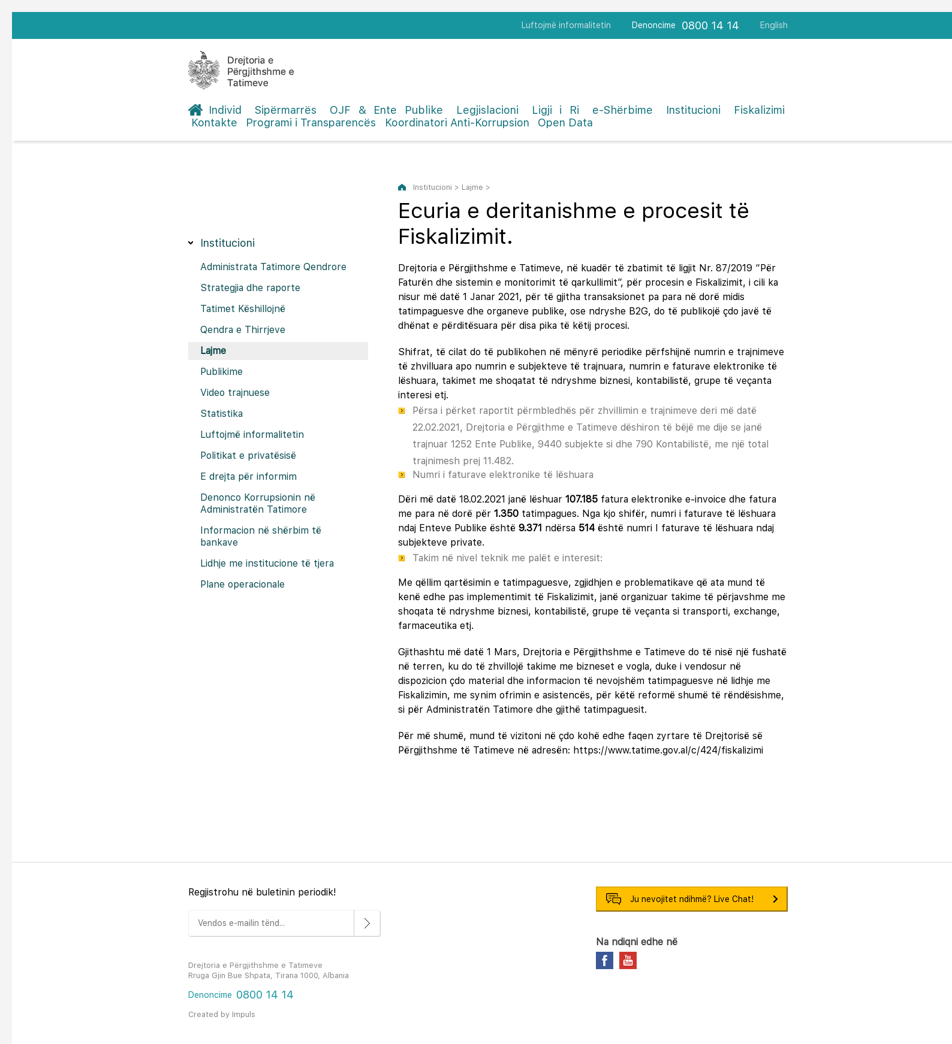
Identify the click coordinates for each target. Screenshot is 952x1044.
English (774, 25)
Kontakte (214, 122)
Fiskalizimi (759, 110)
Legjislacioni (487, 110)
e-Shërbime (622, 110)
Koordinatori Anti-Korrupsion (457, 122)
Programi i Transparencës (311, 122)
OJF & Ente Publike (386, 110)
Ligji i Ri (555, 110)
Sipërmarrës (286, 110)
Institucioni (693, 110)
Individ (225, 110)
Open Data (565, 122)
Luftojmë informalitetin (566, 25)
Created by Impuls (221, 1014)
